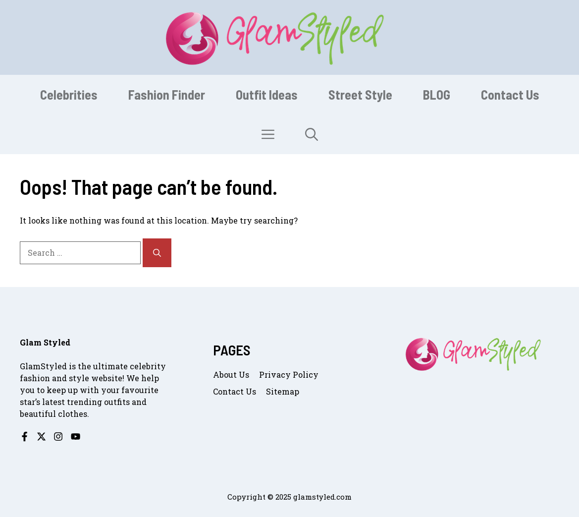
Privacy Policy (288, 374)
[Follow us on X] (41, 436)
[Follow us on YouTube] (75, 436)
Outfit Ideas (267, 94)
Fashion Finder (166, 94)
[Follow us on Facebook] (24, 436)
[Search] (157, 252)
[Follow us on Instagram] (58, 436)
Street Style (360, 94)
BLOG (436, 94)
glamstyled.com (322, 497)
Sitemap (282, 391)
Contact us (234, 391)
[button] (311, 134)
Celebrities (69, 94)
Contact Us (510, 94)
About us (231, 374)
